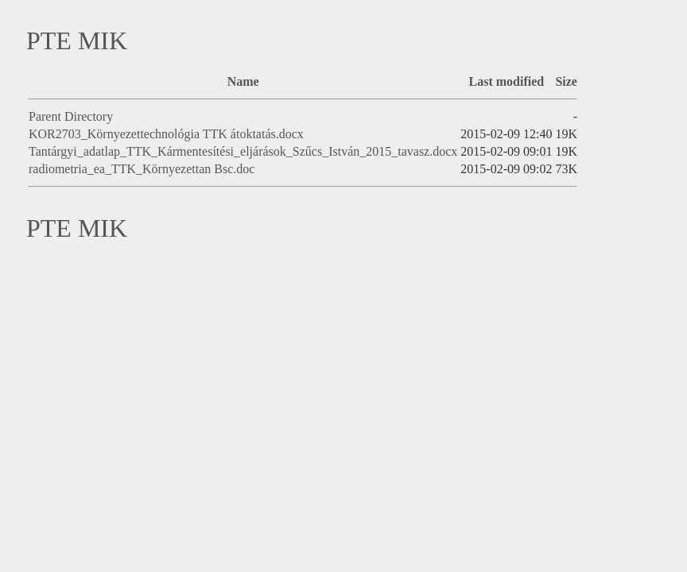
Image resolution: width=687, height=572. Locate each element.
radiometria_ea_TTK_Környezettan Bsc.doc (141, 169)
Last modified (507, 81)
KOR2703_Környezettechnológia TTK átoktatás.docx (166, 134)
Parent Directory (71, 116)
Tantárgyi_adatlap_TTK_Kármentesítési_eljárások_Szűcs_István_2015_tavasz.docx (243, 151)
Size (566, 81)
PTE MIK (76, 40)
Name (243, 81)
